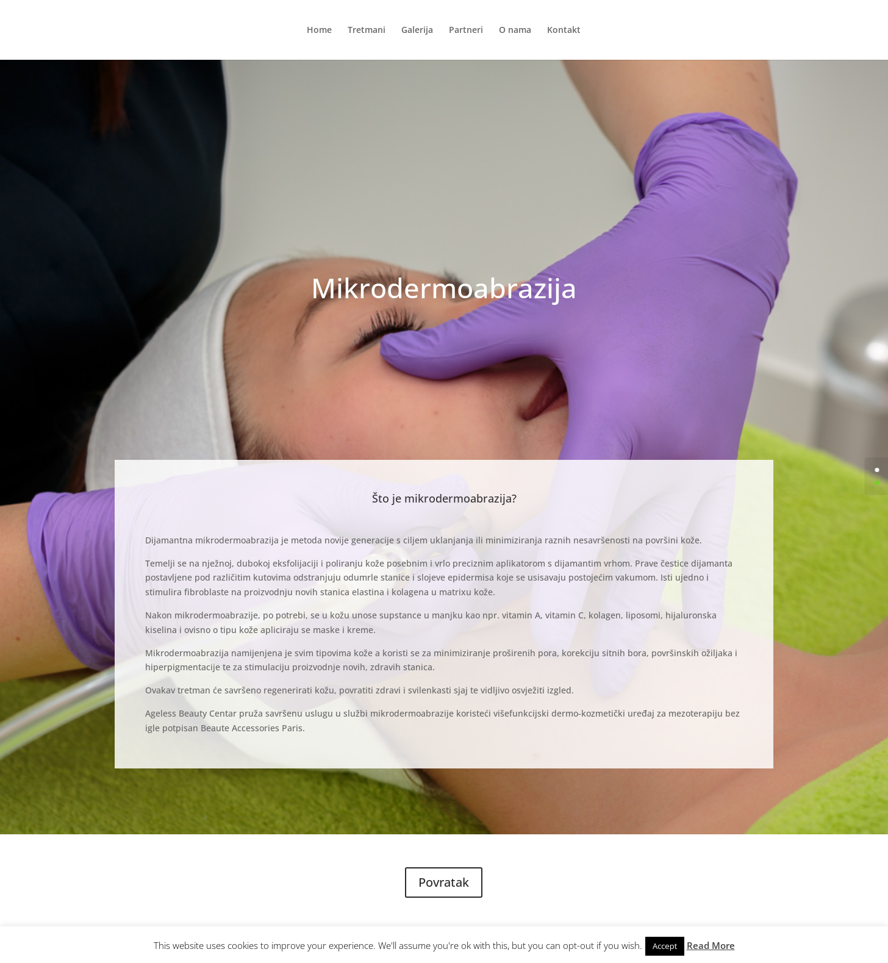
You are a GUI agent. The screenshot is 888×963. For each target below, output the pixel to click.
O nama (515, 30)
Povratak (443, 882)
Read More (711, 945)
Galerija (417, 30)
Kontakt (564, 30)
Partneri (466, 30)
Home (319, 30)
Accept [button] (665, 945)
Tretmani (366, 30)
